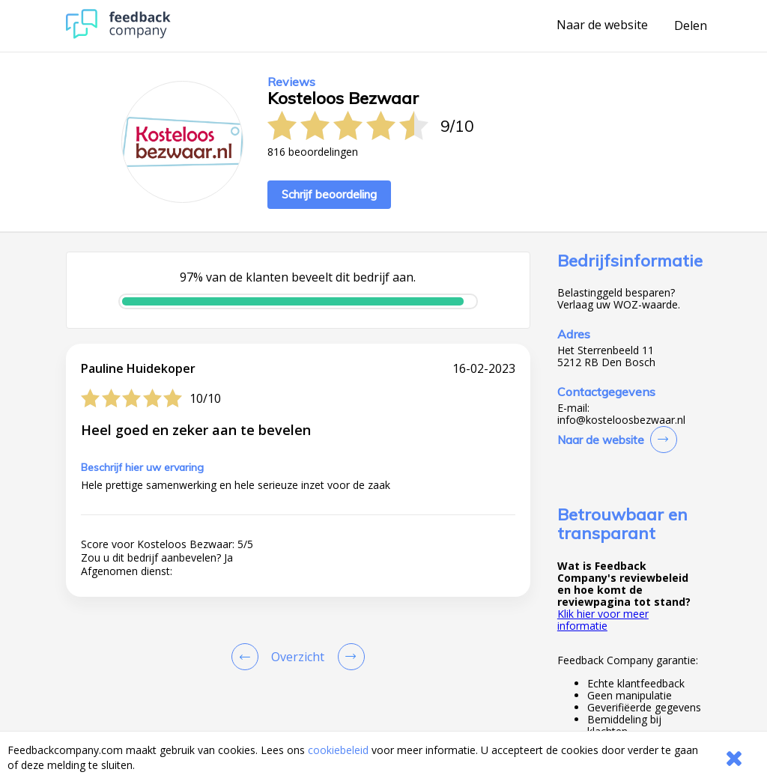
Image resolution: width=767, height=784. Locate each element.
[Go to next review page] (348, 656)
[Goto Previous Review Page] (247, 656)
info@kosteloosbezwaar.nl (621, 420)
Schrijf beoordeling (329, 194)
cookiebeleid (338, 750)
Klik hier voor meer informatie (603, 620)
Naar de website (602, 25)
